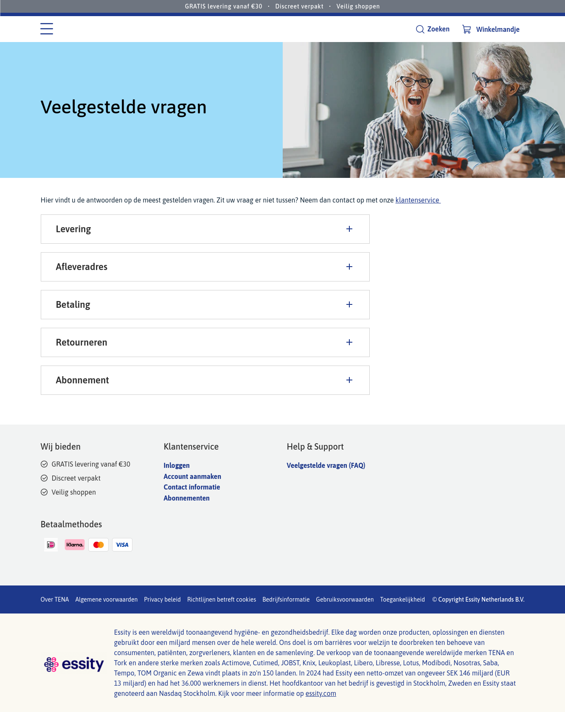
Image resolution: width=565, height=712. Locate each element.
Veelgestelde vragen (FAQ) (326, 465)
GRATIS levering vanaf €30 (223, 6)
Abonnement (205, 380)
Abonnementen (187, 498)
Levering (205, 228)
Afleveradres (205, 266)
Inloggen (177, 465)
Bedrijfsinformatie (285, 599)
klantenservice (418, 200)
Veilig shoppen (358, 6)
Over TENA (55, 599)
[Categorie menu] (46, 29)
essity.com (321, 693)
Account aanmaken (193, 476)
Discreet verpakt (299, 6)
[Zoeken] (432, 29)
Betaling (205, 304)
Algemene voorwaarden (106, 599)
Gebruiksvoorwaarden (345, 599)
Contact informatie (192, 487)
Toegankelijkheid (402, 599)
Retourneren (205, 342)
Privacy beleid (162, 599)
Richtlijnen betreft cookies (221, 599)
